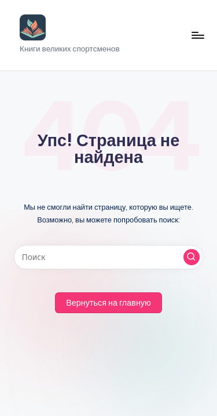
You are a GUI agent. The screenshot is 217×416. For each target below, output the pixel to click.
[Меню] (197, 35)
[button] (191, 257)
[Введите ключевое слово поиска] (108, 257)
